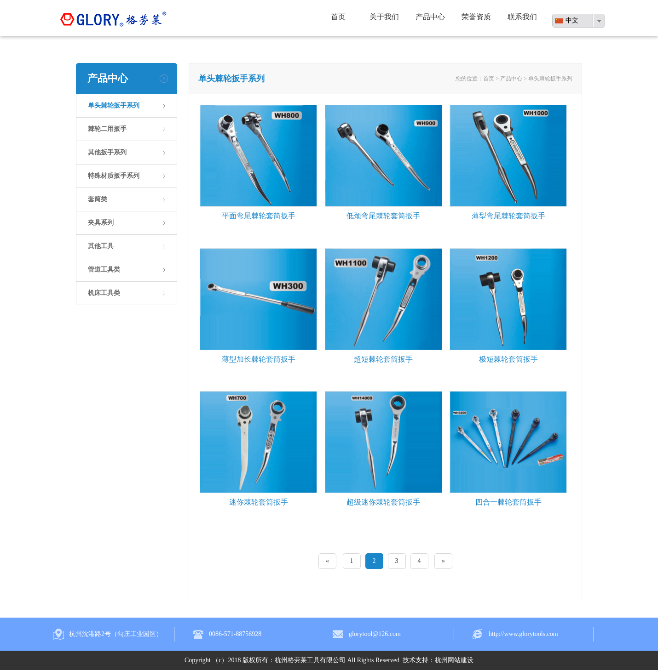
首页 (338, 17)
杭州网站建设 (454, 660)
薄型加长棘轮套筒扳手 (258, 359)
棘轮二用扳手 (107, 128)
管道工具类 (104, 269)
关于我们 (384, 17)
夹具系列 (101, 222)
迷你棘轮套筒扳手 (258, 502)
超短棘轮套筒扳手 (383, 359)
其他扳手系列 (107, 152)
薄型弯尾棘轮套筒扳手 (508, 216)
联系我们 (522, 17)
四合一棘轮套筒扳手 (508, 502)
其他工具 (101, 246)
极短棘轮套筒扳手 (508, 359)
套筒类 (97, 199)
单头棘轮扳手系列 (113, 105)
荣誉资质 (476, 17)
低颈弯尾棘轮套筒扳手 (383, 216)
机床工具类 (104, 293)
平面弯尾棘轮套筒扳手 (258, 216)
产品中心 (430, 17)
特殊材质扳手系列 (113, 175)
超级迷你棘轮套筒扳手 (383, 502)
